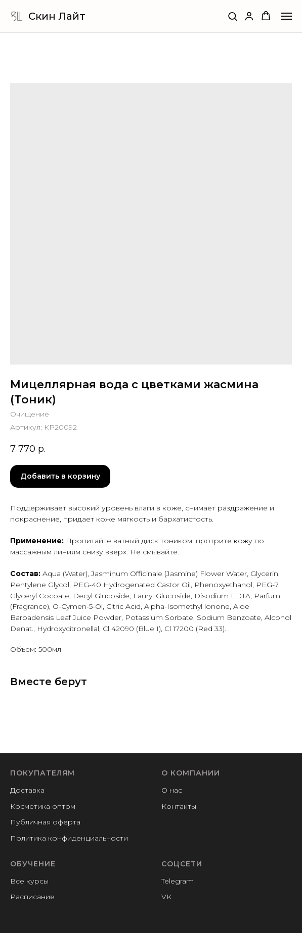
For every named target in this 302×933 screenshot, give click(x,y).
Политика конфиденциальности (69, 838)
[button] (232, 16)
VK (166, 896)
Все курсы (29, 881)
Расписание (32, 896)
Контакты (178, 806)
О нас (171, 790)
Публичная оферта (45, 821)
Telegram (177, 881)
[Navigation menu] (286, 16)
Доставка (27, 790)
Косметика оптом (42, 806)
